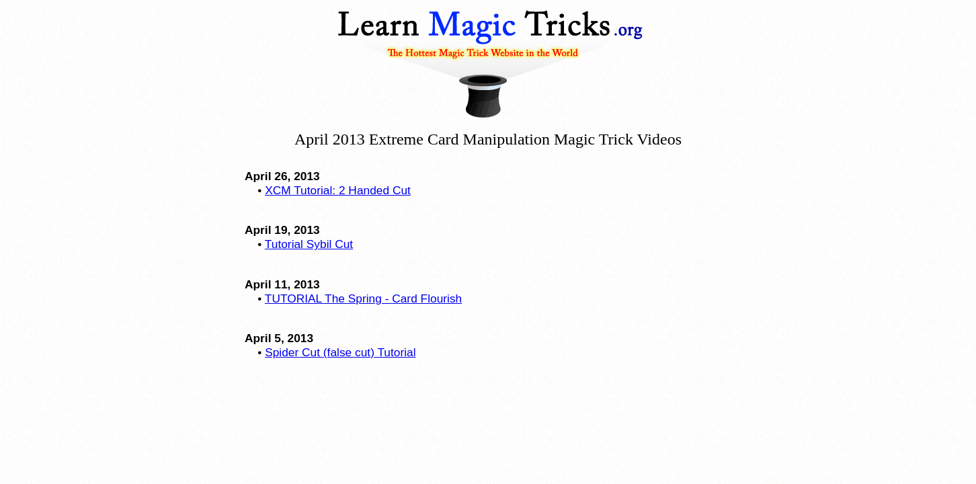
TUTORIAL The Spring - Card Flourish (363, 298)
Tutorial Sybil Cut (309, 244)
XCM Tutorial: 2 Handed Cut (338, 190)
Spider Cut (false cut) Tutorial (340, 352)
